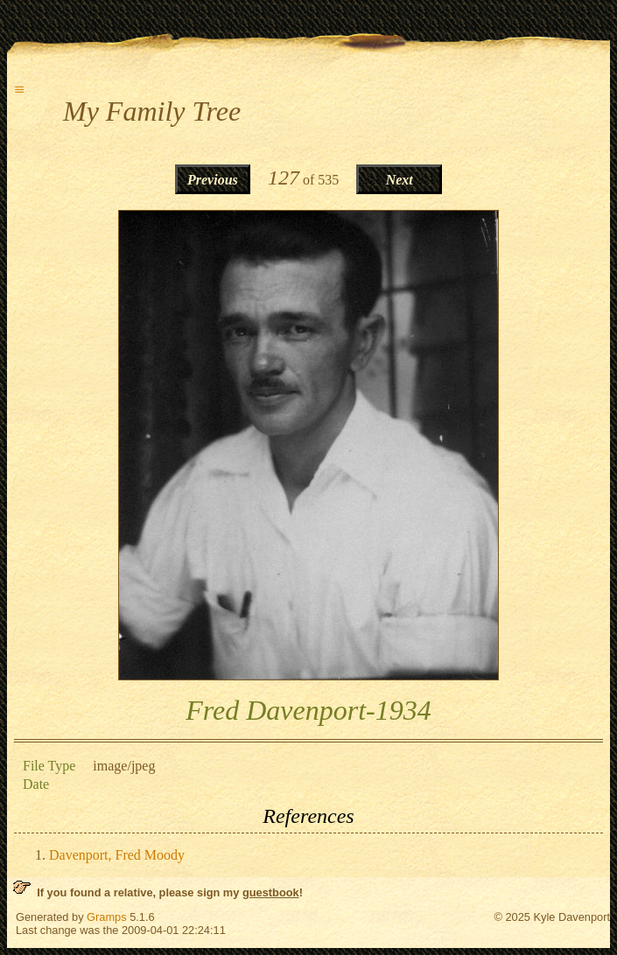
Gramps (107, 917)
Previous (212, 179)
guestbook (270, 892)
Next (399, 179)
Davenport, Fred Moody (117, 854)
